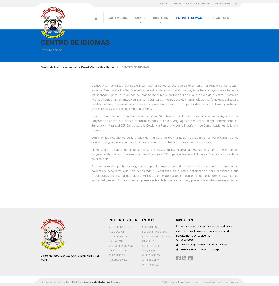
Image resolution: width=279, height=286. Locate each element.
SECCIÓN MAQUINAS (154, 231)
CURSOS (140, 18)
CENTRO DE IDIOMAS (188, 18)
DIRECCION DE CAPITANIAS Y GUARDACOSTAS (118, 255)
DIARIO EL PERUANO (120, 246)
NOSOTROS (160, 18)
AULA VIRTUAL (118, 18)
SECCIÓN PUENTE (152, 227)
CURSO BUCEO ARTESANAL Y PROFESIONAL (151, 260)
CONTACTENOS (219, 18)
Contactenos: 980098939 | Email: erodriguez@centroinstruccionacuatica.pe (198, 3)
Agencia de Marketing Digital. (102, 282)
